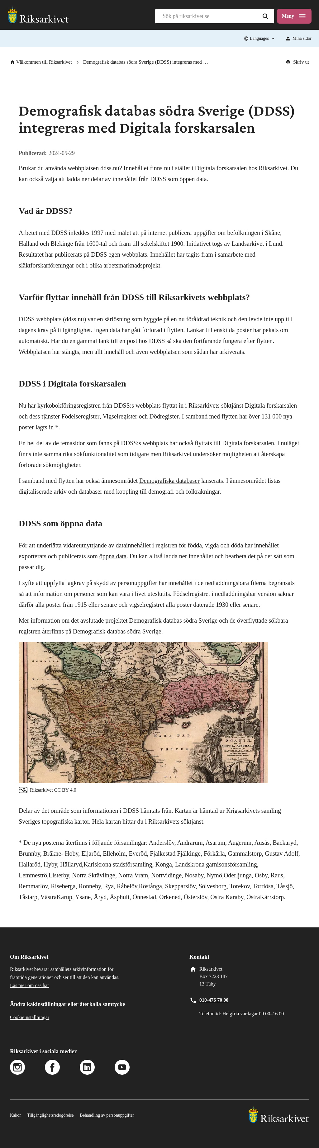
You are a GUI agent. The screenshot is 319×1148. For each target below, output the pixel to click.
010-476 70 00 (213, 1000)
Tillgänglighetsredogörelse (50, 1115)
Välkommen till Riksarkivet (41, 62)
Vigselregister (119, 416)
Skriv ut (297, 62)
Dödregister (164, 416)
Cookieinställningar (29, 1017)
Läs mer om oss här (29, 985)
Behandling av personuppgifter (107, 1115)
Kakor (15, 1115)
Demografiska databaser (169, 480)
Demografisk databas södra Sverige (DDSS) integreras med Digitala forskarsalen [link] (147, 62)
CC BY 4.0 (65, 790)
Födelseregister (80, 416)
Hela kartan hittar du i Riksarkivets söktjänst (147, 821)
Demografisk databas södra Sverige (117, 631)
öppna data (112, 556)
